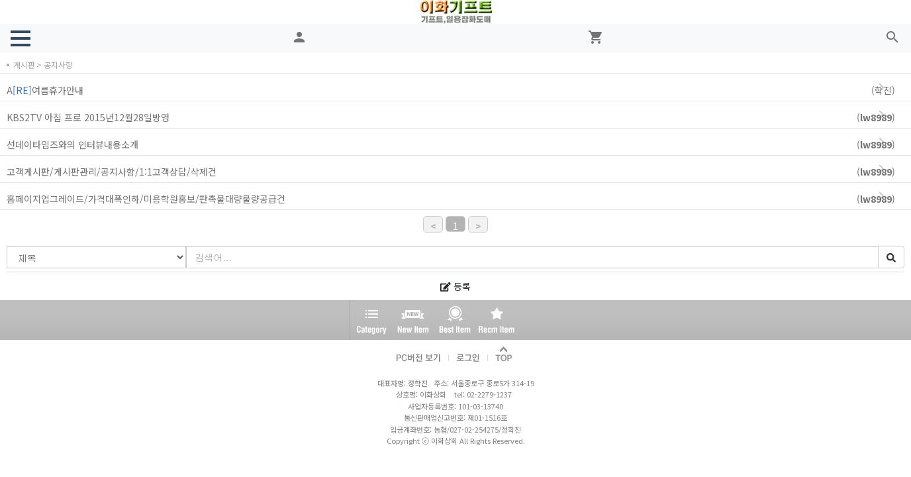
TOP (504, 354)
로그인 (468, 354)
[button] (20, 38)
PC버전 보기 (419, 354)
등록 (455, 286)
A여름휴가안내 (457, 90)
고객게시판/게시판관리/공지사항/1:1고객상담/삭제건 (457, 172)
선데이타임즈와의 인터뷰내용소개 (457, 144)
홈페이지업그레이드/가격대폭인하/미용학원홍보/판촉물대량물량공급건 (457, 199)
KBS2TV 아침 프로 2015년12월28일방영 (457, 117)
